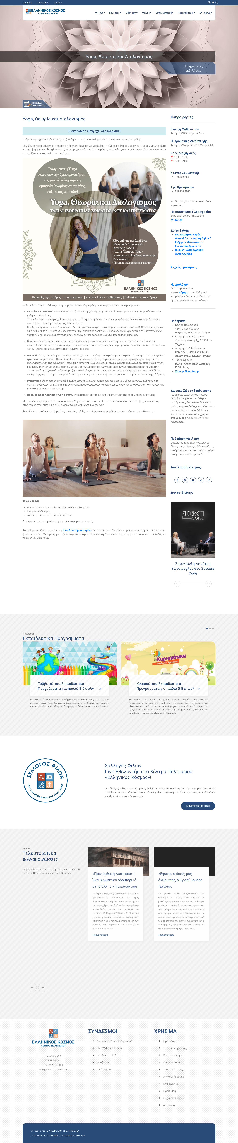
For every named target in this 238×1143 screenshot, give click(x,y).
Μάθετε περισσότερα (198, 805)
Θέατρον (131, 12)
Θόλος (146, 12)
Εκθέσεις (114, 12)
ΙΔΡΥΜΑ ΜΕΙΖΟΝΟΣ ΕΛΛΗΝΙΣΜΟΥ (63, 1131)
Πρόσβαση (43, 2)
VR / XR (99, 12)
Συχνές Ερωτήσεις (184, 267)
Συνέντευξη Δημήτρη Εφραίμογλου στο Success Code (193, 569)
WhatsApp (176, 219)
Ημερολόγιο (179, 284)
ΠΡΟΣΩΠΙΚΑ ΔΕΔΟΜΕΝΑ (72, 1135)
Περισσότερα (185, 12)
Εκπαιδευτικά (164, 12)
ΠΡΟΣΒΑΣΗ (36, 1135)
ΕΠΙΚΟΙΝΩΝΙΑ (51, 1135)
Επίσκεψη (205, 12)
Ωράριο (58, 2)
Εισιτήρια (27, 2)
